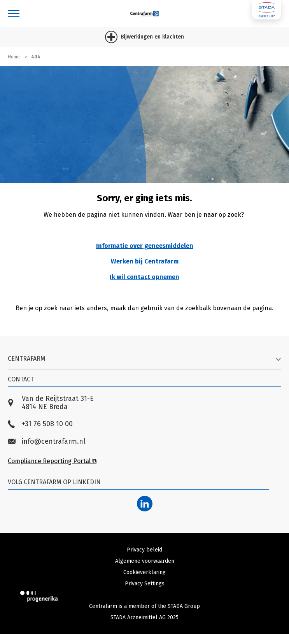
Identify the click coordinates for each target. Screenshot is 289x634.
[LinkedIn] (144, 503)
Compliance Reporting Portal (52, 461)
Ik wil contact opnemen (144, 277)
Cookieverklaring (144, 572)
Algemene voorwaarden (144, 561)
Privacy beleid (144, 549)
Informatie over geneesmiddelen (144, 245)
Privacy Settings (145, 583)
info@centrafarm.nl (47, 441)
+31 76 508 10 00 (40, 424)
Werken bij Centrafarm (145, 261)
